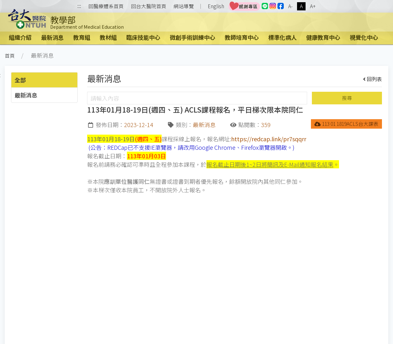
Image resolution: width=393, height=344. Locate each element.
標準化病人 (282, 37)
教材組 (108, 37)
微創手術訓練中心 (192, 37)
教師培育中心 (242, 37)
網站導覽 (184, 6)
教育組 (81, 37)
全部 (20, 80)
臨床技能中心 (143, 37)
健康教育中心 (323, 37)
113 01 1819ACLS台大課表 (346, 123)
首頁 (10, 55)
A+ (313, 6)
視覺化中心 (364, 37)
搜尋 (347, 98)
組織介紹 (20, 37)
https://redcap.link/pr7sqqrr (268, 139)
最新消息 (52, 37)
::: (79, 6)
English (216, 6)
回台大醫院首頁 (148, 6)
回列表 (372, 79)
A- (290, 6)
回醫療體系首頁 (106, 6)
